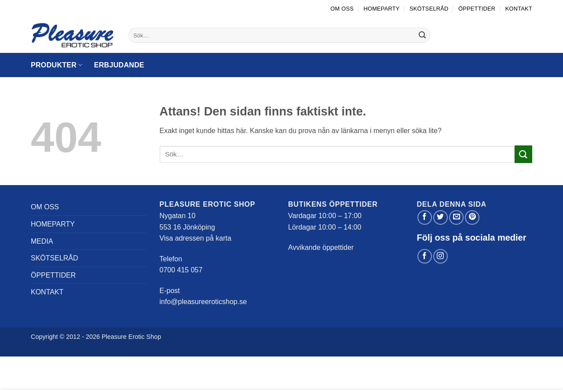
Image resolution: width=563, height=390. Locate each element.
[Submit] (422, 35)
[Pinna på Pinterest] (472, 217)
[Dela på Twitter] (440, 217)
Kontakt (518, 8)
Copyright (44, 336)
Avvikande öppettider (321, 247)
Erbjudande (119, 65)
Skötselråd (429, 8)
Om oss (342, 8)
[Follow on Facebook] (424, 256)
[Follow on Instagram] (440, 256)
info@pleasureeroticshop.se (203, 301)
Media (42, 241)
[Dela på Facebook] (424, 217)
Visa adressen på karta (195, 238)
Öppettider (476, 8)
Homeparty (381, 8)
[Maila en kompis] (456, 217)
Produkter (57, 65)
